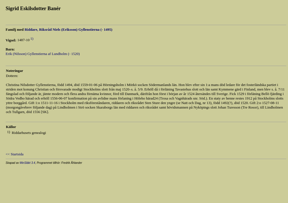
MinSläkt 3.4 (27, 162)
